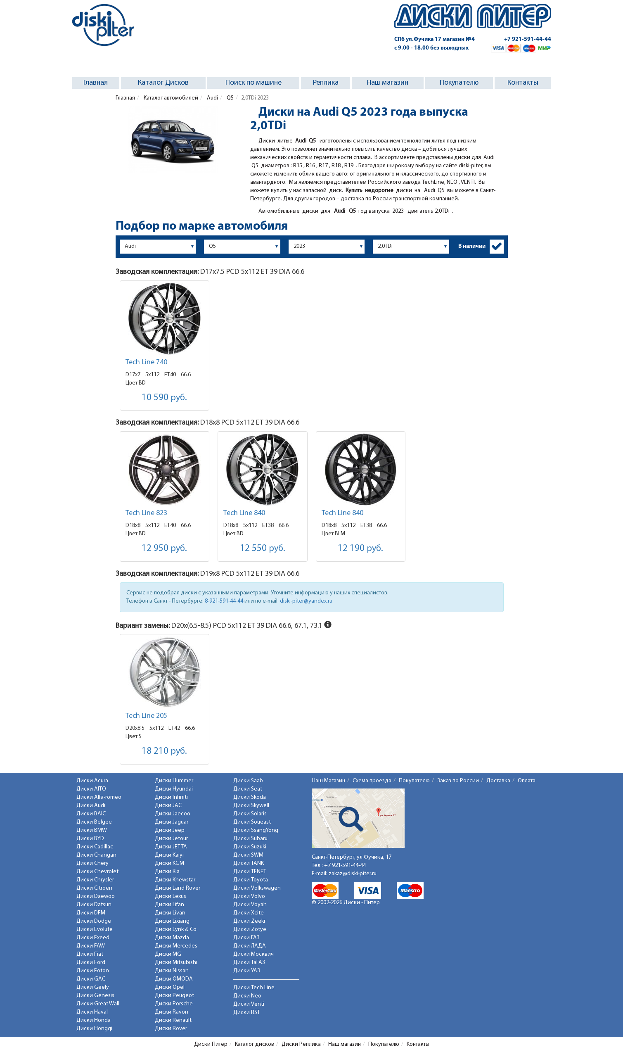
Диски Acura (92, 781)
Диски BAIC (91, 814)
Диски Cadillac (94, 847)
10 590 (164, 398)
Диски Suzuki (249, 847)
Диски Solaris (250, 814)
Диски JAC (168, 806)
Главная (95, 83)
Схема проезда (372, 781)
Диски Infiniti (171, 797)
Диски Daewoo (95, 896)
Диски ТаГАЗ (249, 962)
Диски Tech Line (254, 988)
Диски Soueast (252, 822)
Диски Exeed (92, 938)
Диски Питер (210, 1044)
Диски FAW (90, 946)
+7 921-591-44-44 (527, 39)
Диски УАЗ (246, 971)
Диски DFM (90, 913)
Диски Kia (167, 872)
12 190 (360, 548)
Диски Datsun (93, 905)
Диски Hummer (174, 781)
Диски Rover (171, 1029)
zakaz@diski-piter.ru (353, 874)
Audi (212, 98)
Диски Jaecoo (172, 814)
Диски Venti (248, 1004)
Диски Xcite (248, 913)
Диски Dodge (93, 921)
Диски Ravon (171, 1012)
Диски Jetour (171, 839)
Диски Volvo (249, 896)
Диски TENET (249, 872)
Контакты (522, 83)
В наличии (472, 246)
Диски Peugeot (174, 996)
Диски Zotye (249, 929)
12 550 (262, 548)
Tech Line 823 (146, 513)
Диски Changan (96, 855)
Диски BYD (90, 839)
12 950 (164, 548)
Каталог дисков (254, 1044)
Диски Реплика (301, 1044)
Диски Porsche (174, 1004)
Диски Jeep (170, 830)
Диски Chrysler (95, 880)
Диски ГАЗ (246, 938)
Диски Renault (173, 1020)
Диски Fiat (89, 954)
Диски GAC (90, 979)
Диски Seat (247, 789)
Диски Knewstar (175, 880)
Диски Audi (90, 806)
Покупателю (459, 83)
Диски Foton (92, 971)
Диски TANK (248, 863)
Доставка (498, 781)
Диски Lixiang (172, 921)
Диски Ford (90, 962)
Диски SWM (248, 855)
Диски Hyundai (174, 789)
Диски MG (168, 954)
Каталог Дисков (163, 83)
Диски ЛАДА (249, 946)
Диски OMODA (174, 979)
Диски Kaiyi (169, 855)
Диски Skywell (251, 806)
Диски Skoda (249, 797)
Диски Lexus (170, 896)
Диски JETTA (171, 847)
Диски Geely (92, 987)
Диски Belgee (94, 822)
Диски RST (246, 1012)
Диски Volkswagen (257, 888)
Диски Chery (92, 863)
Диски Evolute (94, 929)
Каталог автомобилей (170, 98)
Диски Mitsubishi (176, 962)
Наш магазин (387, 83)
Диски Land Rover (177, 888)
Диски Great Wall (97, 1004)
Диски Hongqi (94, 1029)
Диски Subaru (250, 839)
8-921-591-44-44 (224, 601)
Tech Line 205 (146, 716)
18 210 (164, 751)
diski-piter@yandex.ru (306, 601)
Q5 (229, 98)
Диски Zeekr (249, 921)
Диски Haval (92, 1012)
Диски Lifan (169, 905)
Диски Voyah (250, 905)
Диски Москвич (253, 954)
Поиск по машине (253, 83)
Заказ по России (458, 781)
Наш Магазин (328, 781)
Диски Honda (93, 1020)
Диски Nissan (172, 971)
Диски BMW (91, 830)
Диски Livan (170, 913)
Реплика (326, 83)
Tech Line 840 (244, 513)
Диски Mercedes (176, 946)
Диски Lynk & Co (176, 929)
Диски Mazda (172, 938)
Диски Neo (247, 996)
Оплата (526, 781)
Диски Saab (248, 781)
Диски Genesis (95, 996)
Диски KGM (169, 863)
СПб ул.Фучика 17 (434, 39)
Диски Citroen (94, 888)
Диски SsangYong (255, 830)
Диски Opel (170, 987)
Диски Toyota (250, 880)
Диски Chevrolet (97, 872)
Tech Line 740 (146, 362)
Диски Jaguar (171, 822)
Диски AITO (91, 789)
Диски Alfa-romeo (98, 797)
